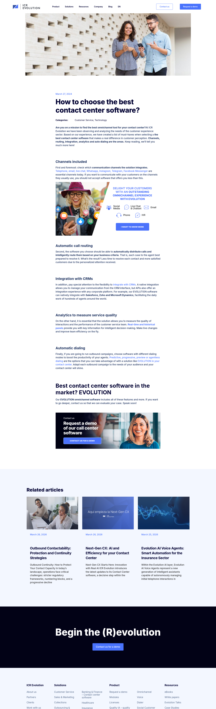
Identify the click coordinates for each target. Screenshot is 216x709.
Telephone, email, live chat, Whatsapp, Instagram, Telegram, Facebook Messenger (102, 171)
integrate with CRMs (124, 284)
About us (32, 692)
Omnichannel (144, 692)
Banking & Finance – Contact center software (92, 695)
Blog (110, 6)
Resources (84, 6)
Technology (101, 120)
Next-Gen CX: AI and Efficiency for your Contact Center (107, 553)
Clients (30, 702)
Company (98, 6)
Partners (31, 697)
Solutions (69, 6)
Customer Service (84, 120)
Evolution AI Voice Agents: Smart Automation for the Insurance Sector (162, 553)
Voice (140, 697)
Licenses (114, 702)
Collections (60, 702)
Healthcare (88, 702)
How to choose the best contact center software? (98, 106)
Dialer (140, 702)
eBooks (169, 692)
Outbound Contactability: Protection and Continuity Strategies (50, 553)
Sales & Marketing (64, 697)
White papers (172, 697)
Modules (114, 697)
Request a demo (118, 692)
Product (55, 6)
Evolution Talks (173, 702)
